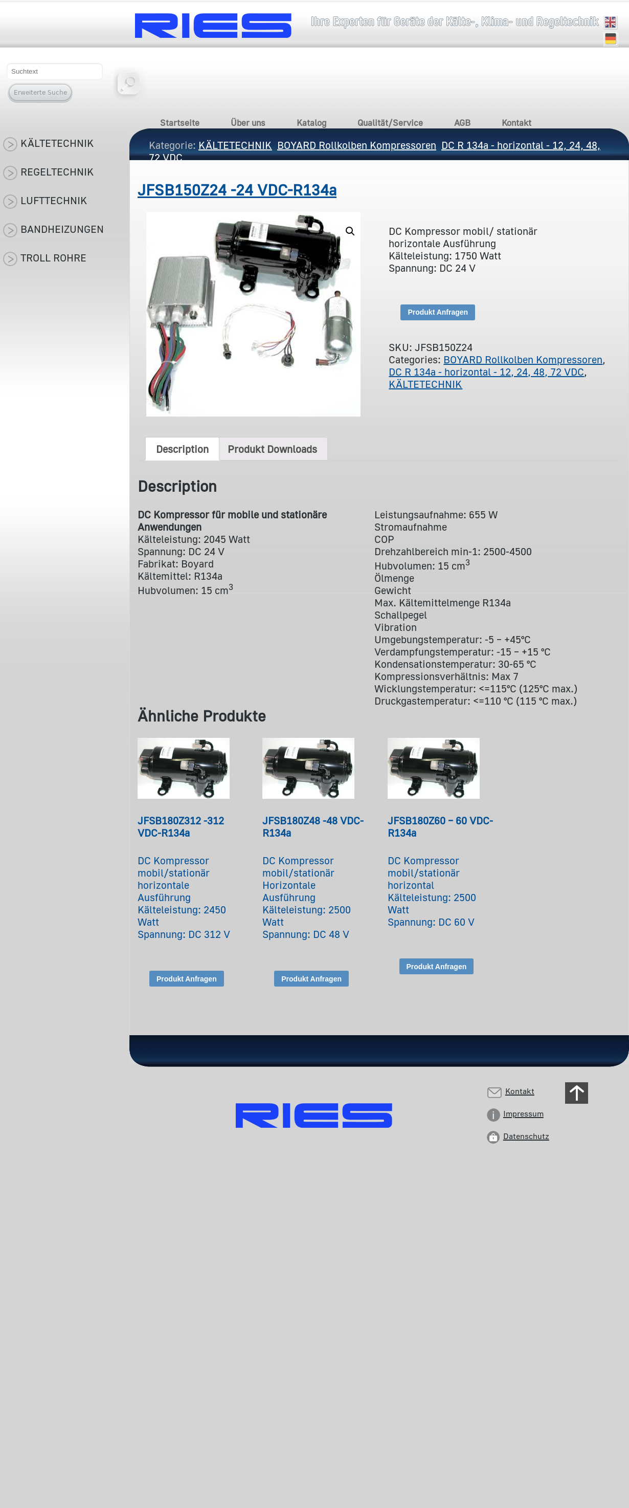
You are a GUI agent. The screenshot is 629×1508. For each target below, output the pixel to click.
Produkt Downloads (272, 449)
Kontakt (516, 122)
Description (182, 449)
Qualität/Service (390, 122)
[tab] (182, 449)
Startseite (179, 122)
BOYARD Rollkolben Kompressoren (522, 359)
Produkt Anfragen (438, 312)
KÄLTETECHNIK (425, 384)
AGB (462, 122)
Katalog (311, 122)
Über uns (248, 122)
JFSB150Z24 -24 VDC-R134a (237, 190)
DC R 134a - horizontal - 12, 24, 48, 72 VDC (486, 371)
